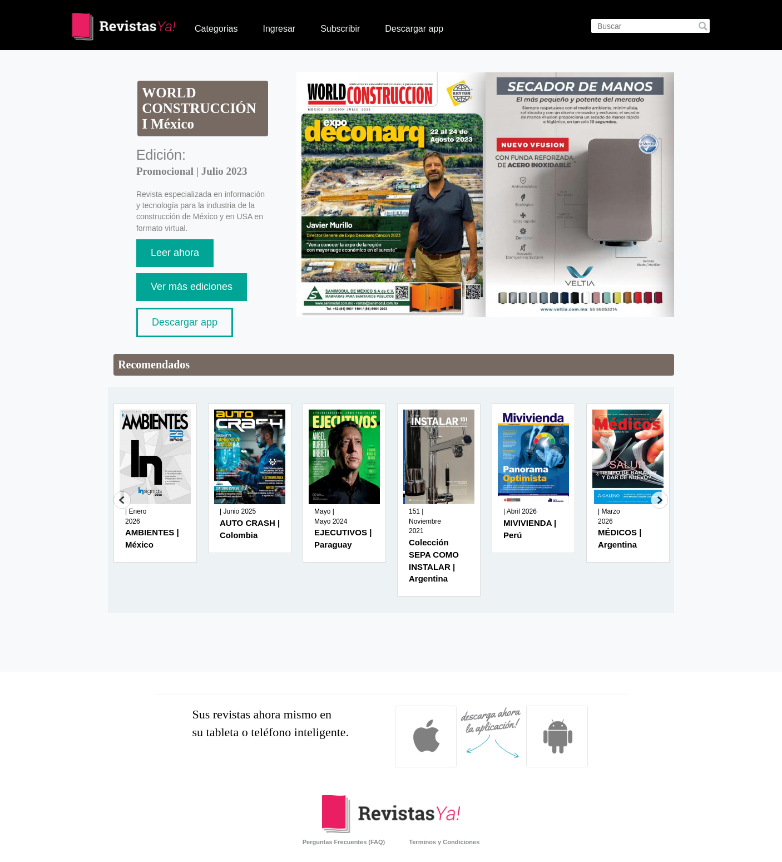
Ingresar (279, 28)
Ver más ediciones (191, 286)
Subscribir (340, 28)
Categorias (216, 28)
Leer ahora (175, 252)
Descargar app (414, 28)
